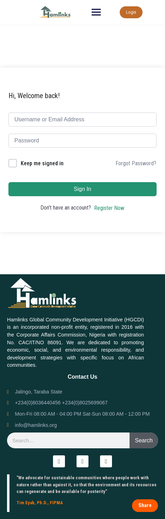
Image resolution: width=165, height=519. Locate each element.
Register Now (109, 208)
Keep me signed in (42, 163)
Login (131, 12)
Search (144, 440)
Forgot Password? (136, 163)
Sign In (82, 189)
